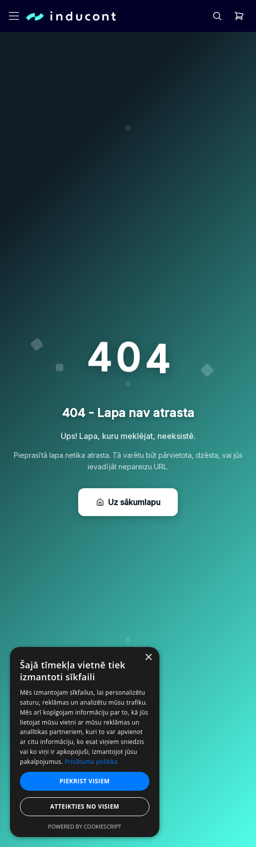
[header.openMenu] (14, 16)
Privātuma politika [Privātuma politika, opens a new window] (91, 761)
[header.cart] (239, 16)
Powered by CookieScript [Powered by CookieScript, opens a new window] (85, 826)
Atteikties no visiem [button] (84, 806)
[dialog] (84, 742)
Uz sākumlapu (128, 502)
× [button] (148, 657)
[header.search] (217, 16)
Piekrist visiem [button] (84, 781)
